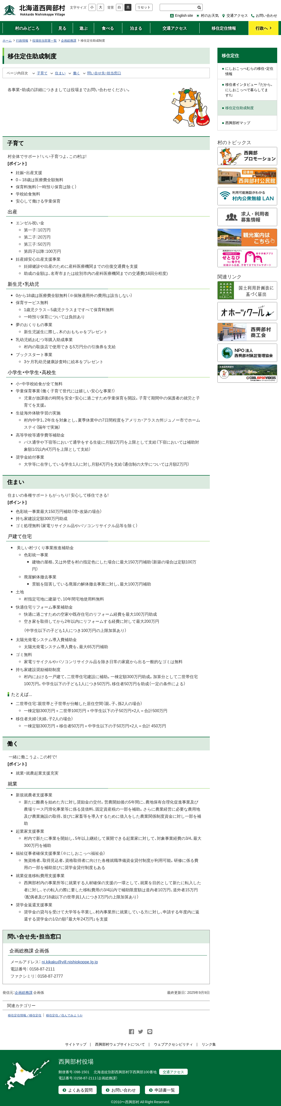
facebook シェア (131, 1031)
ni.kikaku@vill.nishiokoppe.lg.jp (70, 962)
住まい (60, 72)
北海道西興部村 (34, 10)
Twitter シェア (140, 1031)
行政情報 (22, 40)
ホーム (7, 40)
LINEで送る (149, 1031)
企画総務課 (68, 40)
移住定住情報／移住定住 (24, 1015)
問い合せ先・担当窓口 (104, 72)
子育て (42, 72)
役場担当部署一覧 (44, 40)
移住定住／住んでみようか (64, 1015)
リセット (144, 7)
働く (76, 72)
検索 (199, 7)
